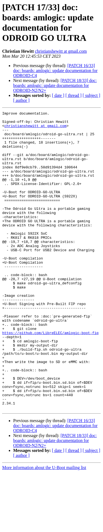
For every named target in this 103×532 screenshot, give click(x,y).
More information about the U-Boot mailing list (44, 527)
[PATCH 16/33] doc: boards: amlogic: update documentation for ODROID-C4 (55, 70)
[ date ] (58, 95)
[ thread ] (73, 95)
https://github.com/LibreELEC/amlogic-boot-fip (50, 377)
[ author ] (21, 100)
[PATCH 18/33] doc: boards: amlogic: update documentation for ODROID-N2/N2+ (55, 85)
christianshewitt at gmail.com (61, 51)
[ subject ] (91, 95)
